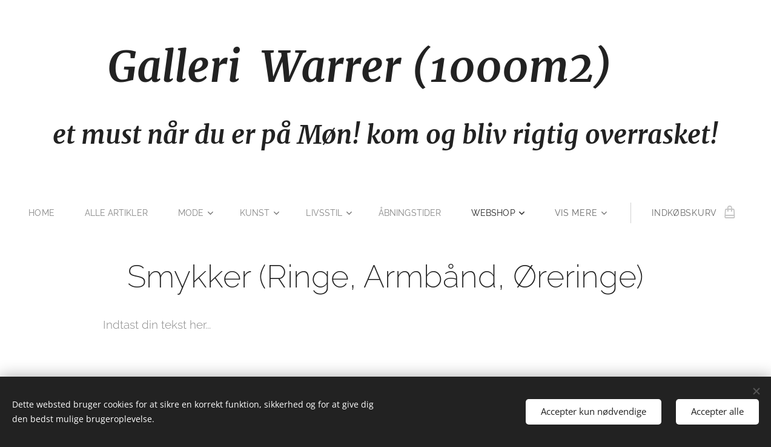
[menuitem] (40, 213)
